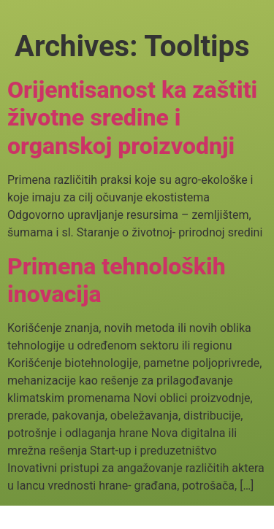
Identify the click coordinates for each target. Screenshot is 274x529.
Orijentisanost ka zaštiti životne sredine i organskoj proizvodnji (132, 118)
